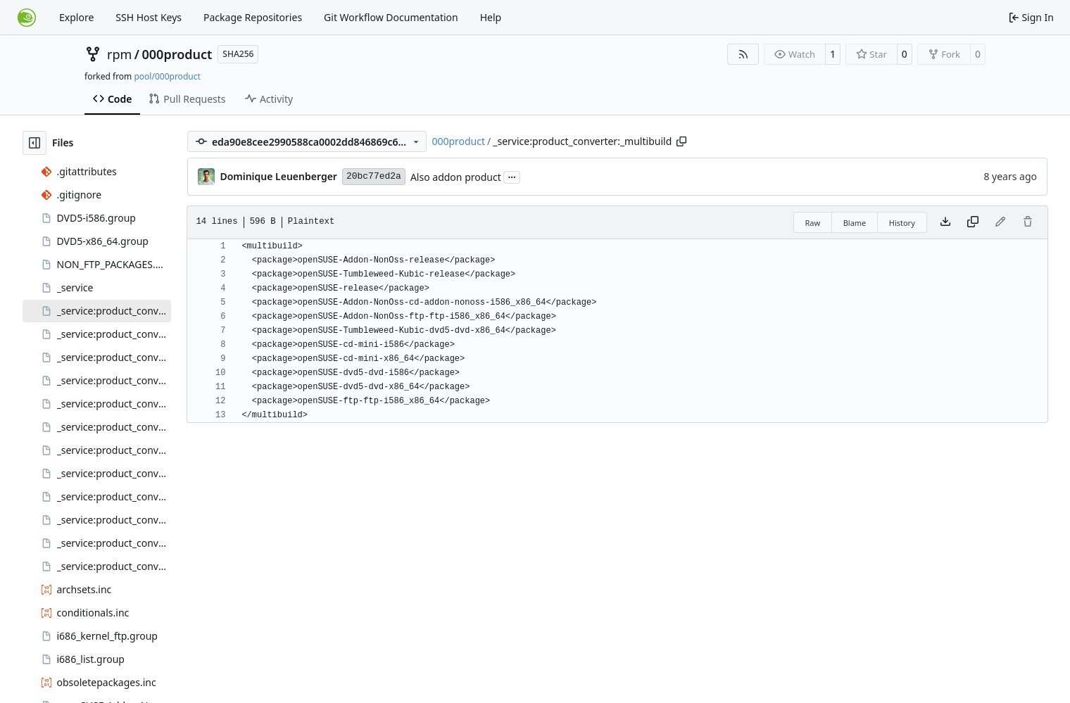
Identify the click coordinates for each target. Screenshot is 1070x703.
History (902, 222)
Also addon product (455, 177)
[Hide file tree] (34, 143)
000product (177, 54)
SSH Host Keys (148, 17)
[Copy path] (681, 141)
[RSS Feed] (743, 54)
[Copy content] (973, 222)
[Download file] (945, 222)
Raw (813, 222)
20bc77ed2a (373, 176)
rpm (119, 54)
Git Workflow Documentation (391, 17)
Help (491, 17)
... (512, 176)
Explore (76, 17)
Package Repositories (252, 17)
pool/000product (167, 76)
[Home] (26, 17)
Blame (855, 222)
